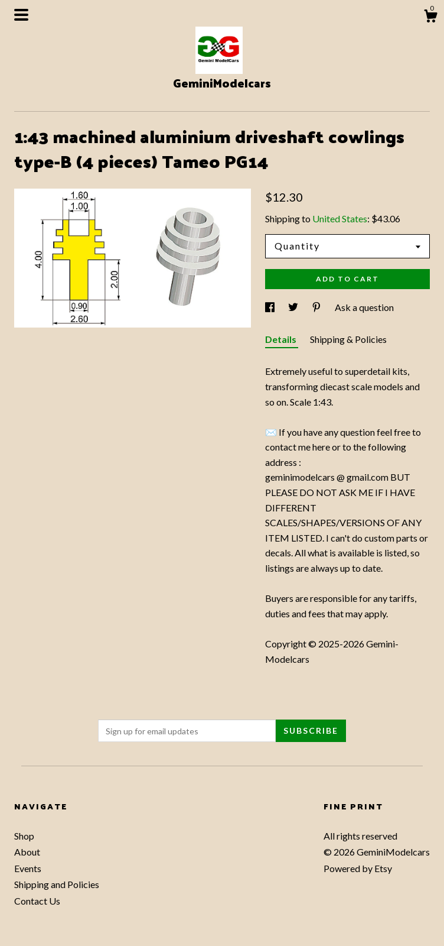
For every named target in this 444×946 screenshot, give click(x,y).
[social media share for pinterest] (317, 307)
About (27, 851)
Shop (24, 835)
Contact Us (37, 900)
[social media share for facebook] (270, 307)
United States (339, 218)
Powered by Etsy (358, 868)
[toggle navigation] (21, 15)
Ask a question (364, 307)
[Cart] (430, 18)
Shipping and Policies (56, 884)
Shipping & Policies (348, 339)
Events (27, 868)
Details (281, 339)
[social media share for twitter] (294, 307)
